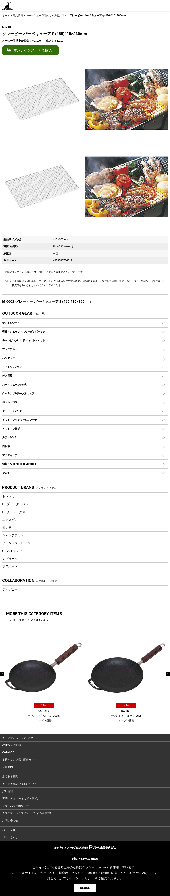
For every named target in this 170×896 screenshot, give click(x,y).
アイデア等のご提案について (19, 783)
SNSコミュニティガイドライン (21, 798)
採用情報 (7, 791)
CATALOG (8, 752)
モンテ (7, 527)
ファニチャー (9, 349)
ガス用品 (7, 375)
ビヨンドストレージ (16, 543)
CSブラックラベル (15, 504)
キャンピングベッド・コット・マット (23, 340)
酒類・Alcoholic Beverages (19, 463)
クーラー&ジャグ (12, 411)
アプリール (10, 558)
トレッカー (10, 496)
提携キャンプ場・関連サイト (19, 759)
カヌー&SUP (9, 437)
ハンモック (8, 358)
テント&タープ (10, 322)
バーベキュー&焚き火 (14, 384)
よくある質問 (10, 776)
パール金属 (8, 830)
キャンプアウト (13, 535)
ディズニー (10, 589)
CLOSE (85, 888)
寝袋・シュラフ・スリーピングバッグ (23, 331)
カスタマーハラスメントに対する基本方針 (27, 813)
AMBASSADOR (11, 745)
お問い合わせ (10, 820)
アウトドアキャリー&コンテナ (19, 419)
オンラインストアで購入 (32, 50)
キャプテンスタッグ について (19, 737)
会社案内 (7, 767)
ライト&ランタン (12, 367)
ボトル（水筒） (11, 402)
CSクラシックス (13, 512)
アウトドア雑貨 (11, 428)
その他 (6, 472)
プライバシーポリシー (15, 805)
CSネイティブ (12, 551)
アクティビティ (11, 455)
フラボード (10, 566)
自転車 (6, 446)
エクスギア (10, 520)
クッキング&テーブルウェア (18, 393)
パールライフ (10, 837)
